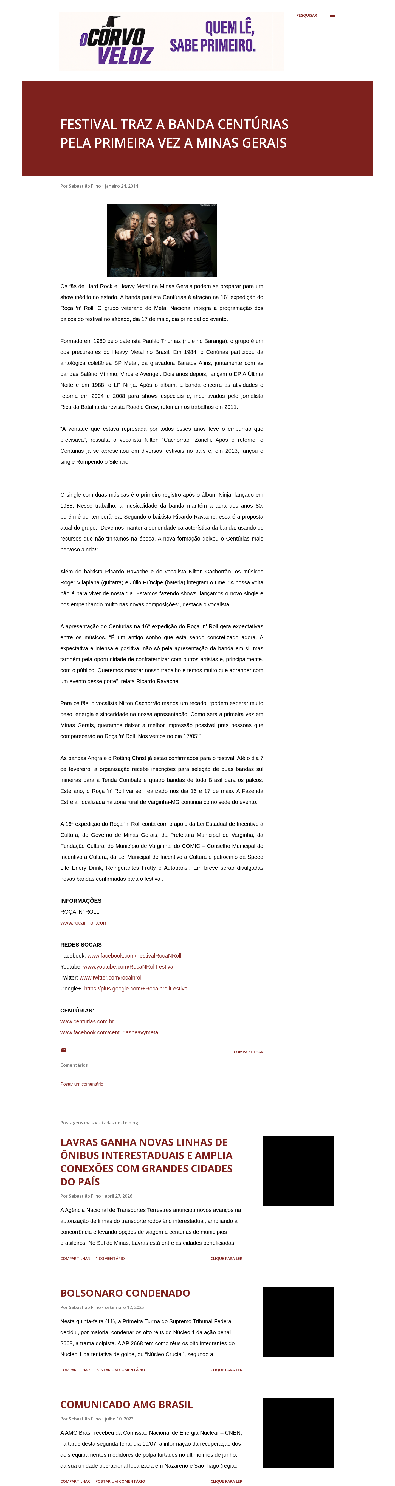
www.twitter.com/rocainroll (111, 978)
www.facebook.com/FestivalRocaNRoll (134, 956)
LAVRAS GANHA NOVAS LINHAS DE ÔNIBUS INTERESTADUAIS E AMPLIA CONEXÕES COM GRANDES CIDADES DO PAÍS (146, 1161)
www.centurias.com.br (87, 1021)
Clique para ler (226, 1258)
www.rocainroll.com (84, 923)
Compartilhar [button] (248, 1051)
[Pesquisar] (307, 15)
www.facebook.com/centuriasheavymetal (109, 1032)
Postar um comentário (81, 1084)
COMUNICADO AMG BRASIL (126, 1404)
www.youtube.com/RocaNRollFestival (128, 967)
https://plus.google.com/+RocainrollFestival (136, 989)
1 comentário (110, 1258)
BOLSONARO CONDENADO (125, 1293)
